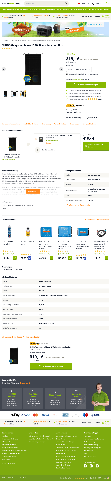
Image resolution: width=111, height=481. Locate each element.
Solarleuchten (97, 10)
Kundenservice (87, 16)
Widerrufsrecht (88, 450)
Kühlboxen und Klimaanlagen (80, 10)
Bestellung (5, 436)
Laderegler (65, 10)
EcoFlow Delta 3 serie (63, 468)
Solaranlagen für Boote (63, 465)
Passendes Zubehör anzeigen (97, 219)
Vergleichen (93, 117)
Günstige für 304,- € (77, 79)
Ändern (48, 143)
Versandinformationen (9, 445)
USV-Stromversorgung (63, 462)
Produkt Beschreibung (75, 118)
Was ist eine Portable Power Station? (41, 439)
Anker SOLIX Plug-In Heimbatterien (67, 447)
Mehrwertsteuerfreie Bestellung (94, 439)
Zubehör (106, 10)
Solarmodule (24, 10)
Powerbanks (51, 10)
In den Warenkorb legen (86, 84)
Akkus (59, 10)
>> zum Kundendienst (9, 463)
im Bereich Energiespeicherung (65, 16)
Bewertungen (74, 124)
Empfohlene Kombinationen (11, 124)
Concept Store (6, 459)
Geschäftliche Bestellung (10, 439)
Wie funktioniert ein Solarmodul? (39, 436)
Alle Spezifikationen (89, 124)
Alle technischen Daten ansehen (78, 205)
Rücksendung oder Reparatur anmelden (14, 450)
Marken (97, 16)
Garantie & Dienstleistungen (11, 453)
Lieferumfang (46, 124)
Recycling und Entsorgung (92, 447)
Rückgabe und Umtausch (10, 447)
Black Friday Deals (89, 456)
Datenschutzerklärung (91, 445)
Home (14, 40)
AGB (85, 453)
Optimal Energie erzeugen (37, 442)
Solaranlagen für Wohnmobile (65, 459)
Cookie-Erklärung (89, 442)
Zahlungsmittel (6, 442)
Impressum (87, 436)
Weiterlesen (33, 191)
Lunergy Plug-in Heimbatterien (66, 456)
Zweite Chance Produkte (9, 456)
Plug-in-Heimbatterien (38, 10)
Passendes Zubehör (60, 124)
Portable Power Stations (10, 10)
